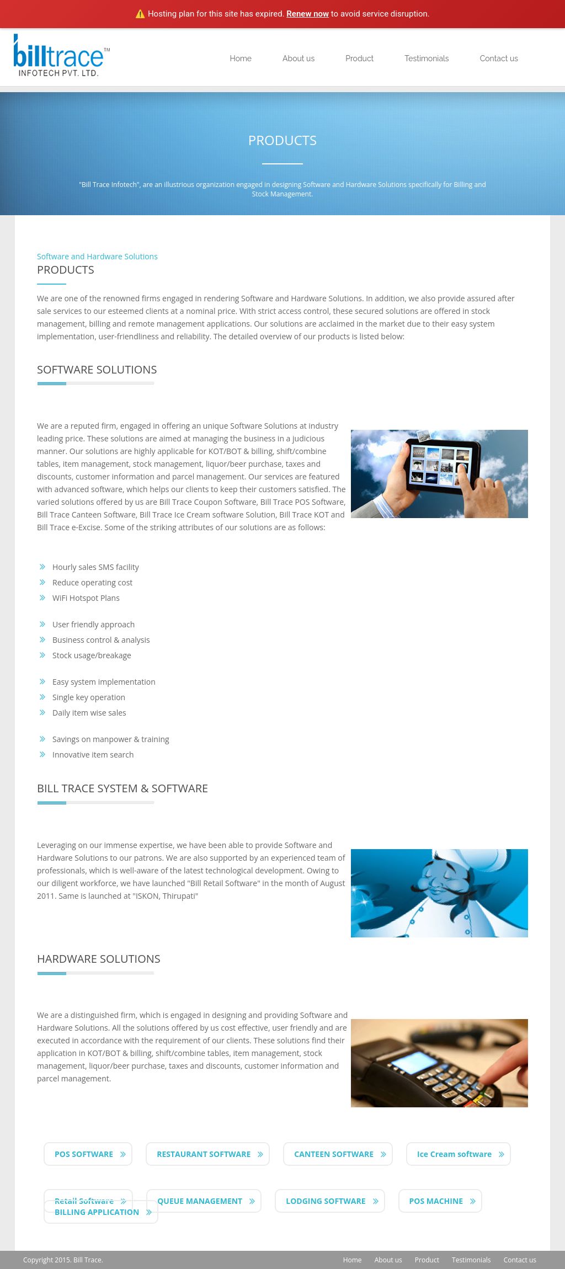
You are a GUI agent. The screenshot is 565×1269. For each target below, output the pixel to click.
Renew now (307, 14)
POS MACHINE (436, 1201)
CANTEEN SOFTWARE (334, 1154)
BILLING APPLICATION (97, 1212)
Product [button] (359, 58)
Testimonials (426, 58)
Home (241, 58)
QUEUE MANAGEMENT (199, 1201)
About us (298, 58)
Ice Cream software (454, 1154)
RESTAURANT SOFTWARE (203, 1154)
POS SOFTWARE (84, 1154)
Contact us (499, 58)
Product (427, 1260)
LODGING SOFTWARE (325, 1201)
